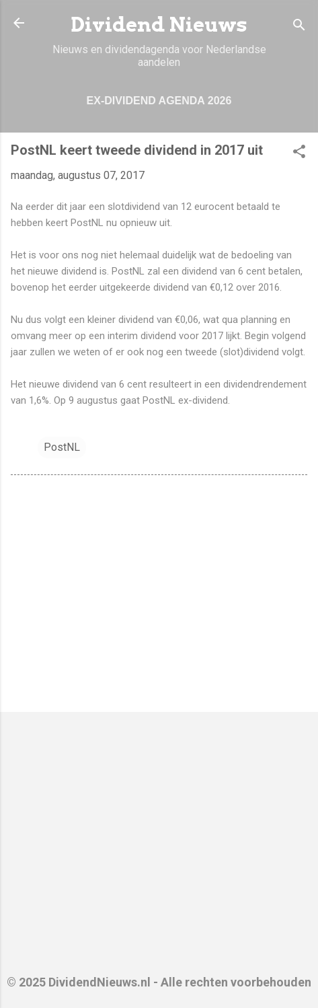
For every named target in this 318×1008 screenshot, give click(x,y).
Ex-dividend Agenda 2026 (159, 100)
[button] (299, 153)
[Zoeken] (299, 27)
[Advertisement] (159, 596)
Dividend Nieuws (159, 24)
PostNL (62, 447)
